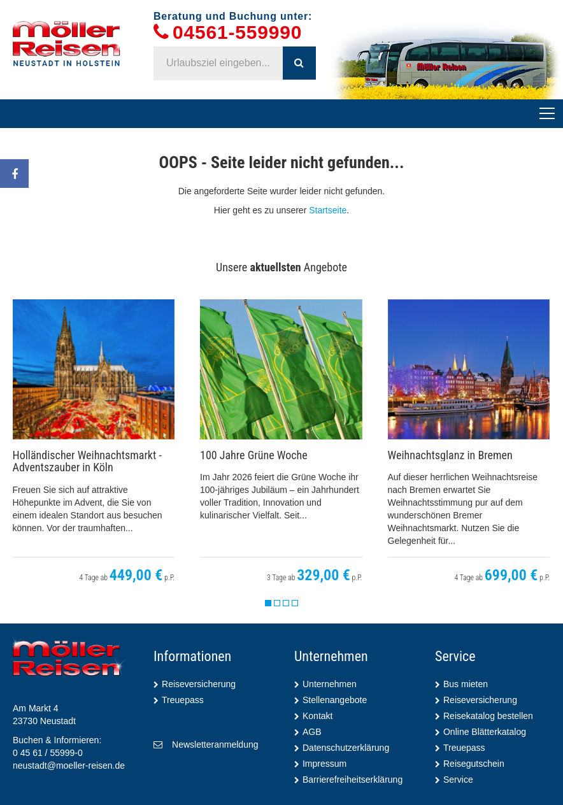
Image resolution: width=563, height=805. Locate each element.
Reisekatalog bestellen (488, 716)
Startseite (327, 210)
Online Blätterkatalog (484, 732)
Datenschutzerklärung (346, 748)
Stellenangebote (335, 700)
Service (458, 779)
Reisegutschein (473, 764)
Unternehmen (330, 684)
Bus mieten (465, 684)
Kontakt (317, 716)
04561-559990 (237, 32)
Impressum (324, 764)
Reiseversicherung (199, 684)
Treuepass (183, 700)
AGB (312, 732)
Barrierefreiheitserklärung (353, 779)
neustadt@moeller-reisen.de (69, 765)
